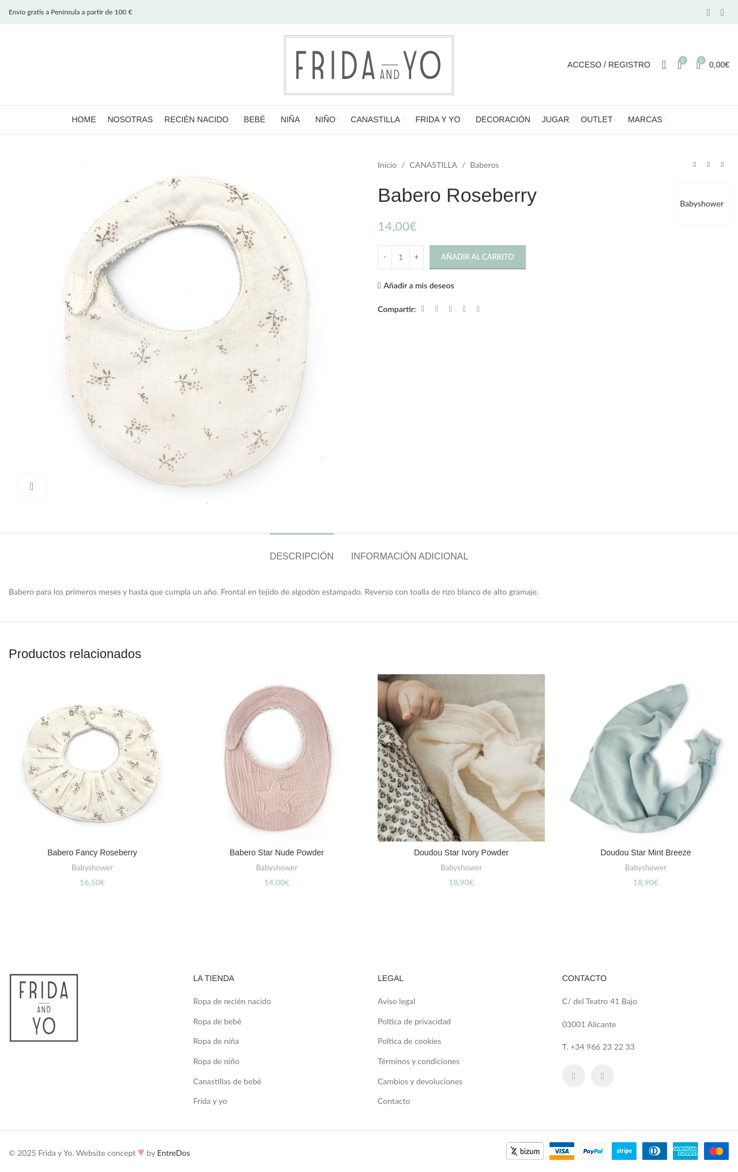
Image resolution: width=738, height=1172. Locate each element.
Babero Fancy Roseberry (92, 852)
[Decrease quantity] (385, 257)
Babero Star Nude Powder (276, 852)
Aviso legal (396, 1001)
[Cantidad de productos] (400, 257)
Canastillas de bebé (227, 1081)
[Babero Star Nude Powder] (276, 758)
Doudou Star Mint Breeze (645, 852)
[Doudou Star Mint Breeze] (645, 758)
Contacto (394, 1101)
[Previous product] (695, 165)
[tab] (302, 550)
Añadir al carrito (477, 256)
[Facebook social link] (709, 12)
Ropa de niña (216, 1041)
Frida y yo (210, 1101)
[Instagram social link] (722, 12)
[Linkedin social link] (464, 309)
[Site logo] (369, 64)
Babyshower (702, 203)
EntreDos (173, 1153)
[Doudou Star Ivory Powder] (461, 758)
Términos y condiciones (419, 1061)
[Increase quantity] (416, 257)
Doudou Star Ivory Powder (461, 852)
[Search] (664, 64)
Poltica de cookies (409, 1041)
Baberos (484, 165)
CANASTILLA (433, 165)
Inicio (387, 165)
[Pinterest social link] (450, 309)
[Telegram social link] (478, 309)
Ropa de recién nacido (232, 1001)
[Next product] (722, 165)
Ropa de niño (216, 1061)
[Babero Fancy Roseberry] (92, 758)
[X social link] (436, 309)
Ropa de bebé (217, 1021)
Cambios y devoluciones (420, 1081)
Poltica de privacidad (414, 1021)
